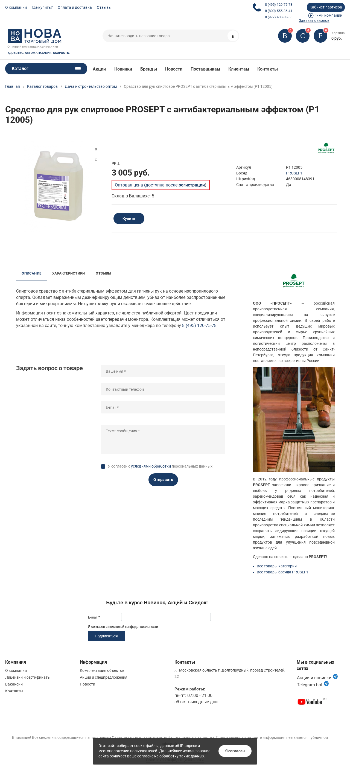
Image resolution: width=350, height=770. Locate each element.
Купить (128, 218)
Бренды (148, 69)
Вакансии (14, 684)
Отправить (163, 479)
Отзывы (104, 7)
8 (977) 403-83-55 (278, 17)
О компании (16, 7)
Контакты (267, 69)
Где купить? (42, 7)
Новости (174, 69)
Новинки (123, 69)
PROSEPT (294, 173)
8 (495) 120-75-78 (278, 4)
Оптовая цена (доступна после (160, 185)
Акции (99, 69)
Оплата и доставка (75, 7)
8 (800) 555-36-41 (278, 11)
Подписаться (106, 636)
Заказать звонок (314, 20)
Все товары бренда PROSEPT (283, 572)
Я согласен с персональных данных (160, 466)
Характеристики (68, 273)
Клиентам (238, 69)
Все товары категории (277, 566)
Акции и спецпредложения (103, 677)
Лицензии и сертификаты (28, 677)
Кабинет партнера (326, 7)
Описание (31, 273)
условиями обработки (151, 466)
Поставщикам (205, 69)
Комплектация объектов (102, 670)
